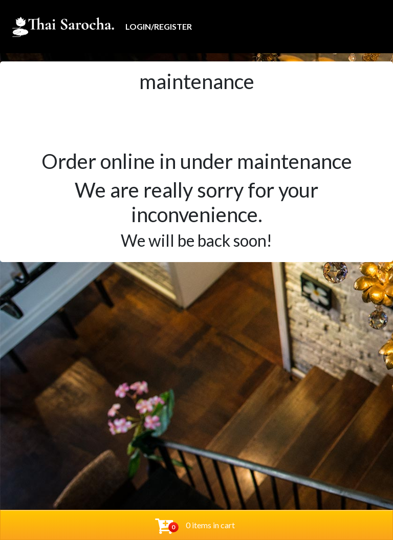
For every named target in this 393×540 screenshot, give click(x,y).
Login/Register (158, 26)
